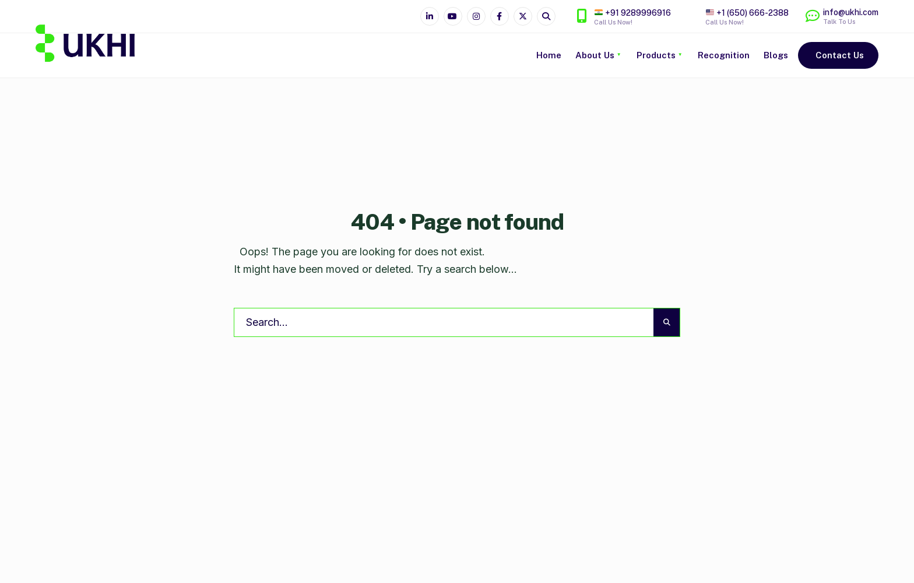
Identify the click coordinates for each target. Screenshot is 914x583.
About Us (594, 55)
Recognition (724, 55)
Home (548, 55)
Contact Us (839, 55)
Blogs (776, 55)
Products (656, 55)
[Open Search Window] (546, 16)
